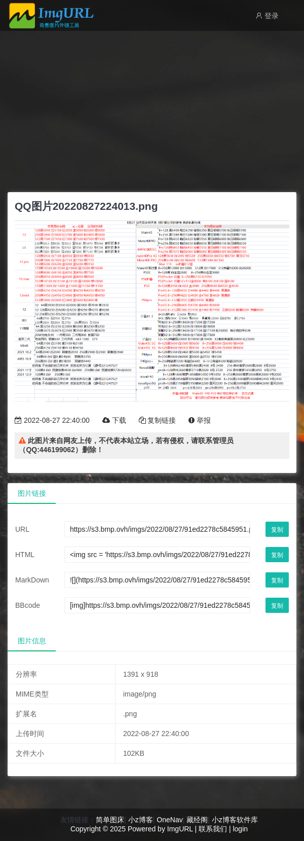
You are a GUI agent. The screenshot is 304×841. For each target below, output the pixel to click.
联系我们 (213, 829)
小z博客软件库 (235, 820)
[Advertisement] (152, 109)
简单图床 (110, 820)
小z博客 (140, 820)
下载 (114, 420)
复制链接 (157, 420)
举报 (199, 420)
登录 (267, 16)
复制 (277, 529)
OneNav (169, 820)
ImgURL (180, 829)
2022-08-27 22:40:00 (52, 420)
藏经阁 (197, 820)
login (240, 829)
